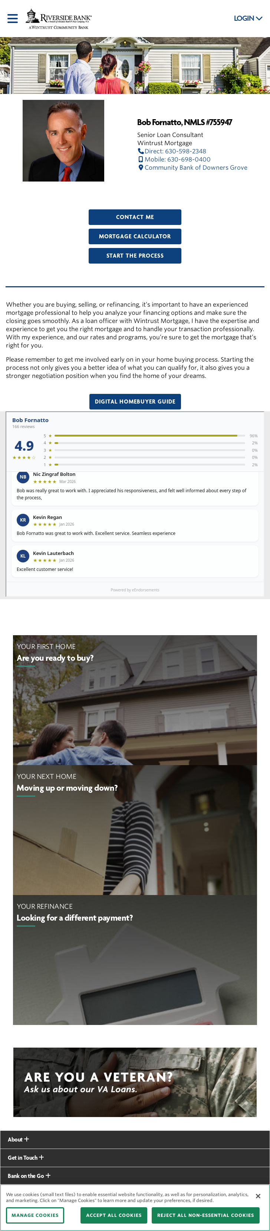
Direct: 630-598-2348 (171, 151)
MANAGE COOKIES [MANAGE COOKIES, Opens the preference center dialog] (35, 1215)
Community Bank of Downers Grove (192, 167)
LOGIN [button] (248, 18)
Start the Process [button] (135, 255)
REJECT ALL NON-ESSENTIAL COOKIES (205, 1215)
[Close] (258, 1196)
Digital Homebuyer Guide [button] (135, 401)
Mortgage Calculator (135, 236)
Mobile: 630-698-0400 (174, 159)
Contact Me (135, 217)
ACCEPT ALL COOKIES (114, 1215)
